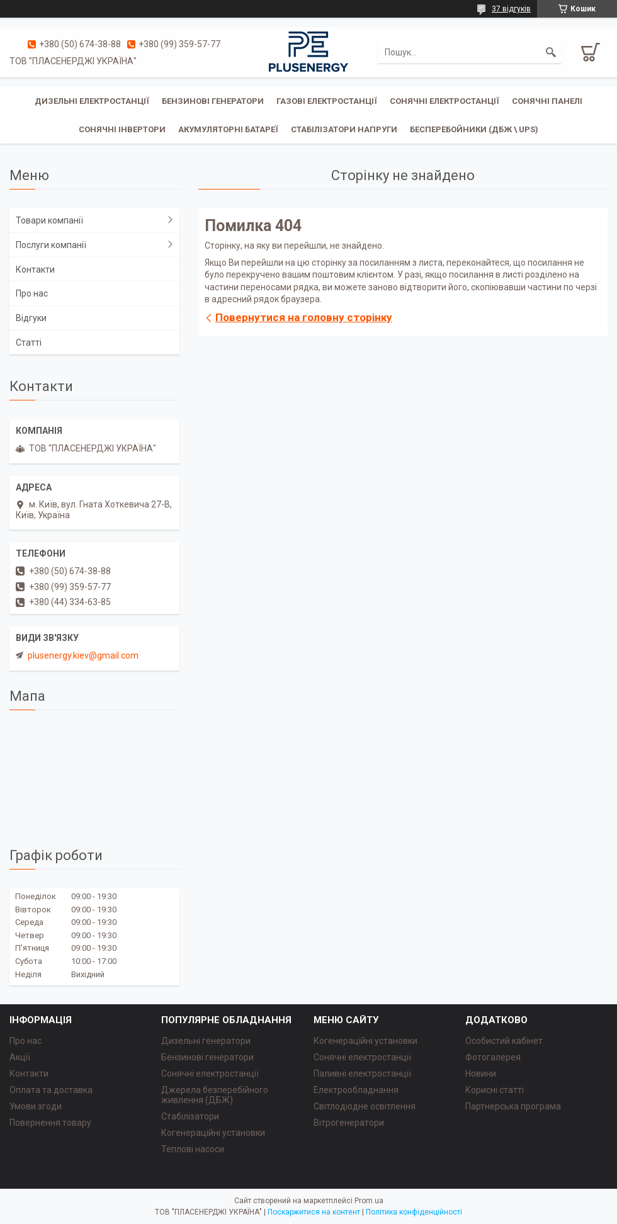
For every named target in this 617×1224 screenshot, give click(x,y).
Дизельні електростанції (92, 101)
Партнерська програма (513, 1106)
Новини (480, 1073)
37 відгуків (511, 8)
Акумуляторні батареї (228, 129)
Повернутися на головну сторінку (303, 317)
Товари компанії (49, 220)
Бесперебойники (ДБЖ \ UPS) (474, 129)
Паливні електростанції (362, 1073)
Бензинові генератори (213, 101)
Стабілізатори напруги (344, 129)
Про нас (32, 293)
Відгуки (31, 318)
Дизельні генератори (206, 1041)
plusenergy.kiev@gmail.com (83, 655)
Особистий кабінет (504, 1041)
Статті (29, 342)
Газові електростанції (326, 101)
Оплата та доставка (51, 1090)
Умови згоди (35, 1106)
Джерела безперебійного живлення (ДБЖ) (214, 1095)
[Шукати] (551, 52)
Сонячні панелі (547, 101)
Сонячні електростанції (444, 101)
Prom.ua (368, 1200)
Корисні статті (494, 1090)
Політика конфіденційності (414, 1212)
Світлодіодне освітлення (365, 1106)
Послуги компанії (51, 245)
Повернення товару (50, 1123)
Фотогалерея (493, 1057)
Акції (19, 1057)
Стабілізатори (190, 1116)
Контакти (35, 269)
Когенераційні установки (213, 1133)
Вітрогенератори (349, 1123)
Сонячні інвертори (122, 129)
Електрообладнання (356, 1090)
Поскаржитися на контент (314, 1212)
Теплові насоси (192, 1149)
